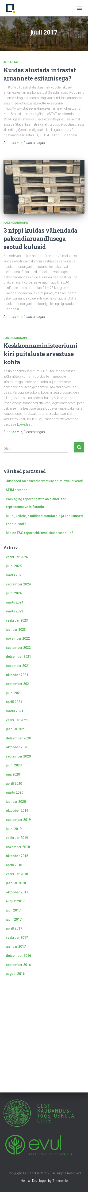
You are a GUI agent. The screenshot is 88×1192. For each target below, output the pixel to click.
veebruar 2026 (17, 557)
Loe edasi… (71, 135)
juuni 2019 (14, 829)
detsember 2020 (18, 738)
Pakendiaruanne (16, 222)
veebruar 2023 (17, 620)
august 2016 (15, 974)
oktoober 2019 (17, 810)
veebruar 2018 (17, 874)
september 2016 (18, 965)
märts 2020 (14, 792)
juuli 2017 (13, 910)
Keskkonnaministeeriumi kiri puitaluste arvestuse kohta (40, 354)
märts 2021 (14, 711)
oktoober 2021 (17, 675)
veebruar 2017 (17, 937)
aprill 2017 (14, 928)
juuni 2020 (14, 765)
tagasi (35, 143)
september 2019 (18, 820)
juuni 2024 (14, 593)
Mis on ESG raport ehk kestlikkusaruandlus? (39, 533)
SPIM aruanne (16, 490)
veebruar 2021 (17, 720)
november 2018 (18, 847)
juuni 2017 (14, 919)
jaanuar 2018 (16, 883)
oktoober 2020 (17, 747)
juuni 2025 (14, 566)
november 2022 (18, 638)
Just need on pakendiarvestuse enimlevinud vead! (44, 481)
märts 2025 (14, 575)
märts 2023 (14, 611)
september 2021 (18, 684)
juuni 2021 (14, 693)
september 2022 (18, 648)
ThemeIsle (60, 1181)
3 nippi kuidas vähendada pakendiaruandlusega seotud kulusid (40, 239)
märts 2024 (14, 602)
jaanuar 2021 (16, 729)
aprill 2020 (14, 783)
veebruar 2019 (17, 838)
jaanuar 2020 (16, 802)
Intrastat (11, 62)
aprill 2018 (14, 865)
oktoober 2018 (17, 856)
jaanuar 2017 (16, 946)
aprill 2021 (14, 702)
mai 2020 (13, 774)
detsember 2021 (18, 656)
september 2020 (18, 756)
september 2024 (18, 584)
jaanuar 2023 (16, 629)
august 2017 (15, 901)
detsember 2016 (18, 955)
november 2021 (18, 666)
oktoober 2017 (17, 892)
